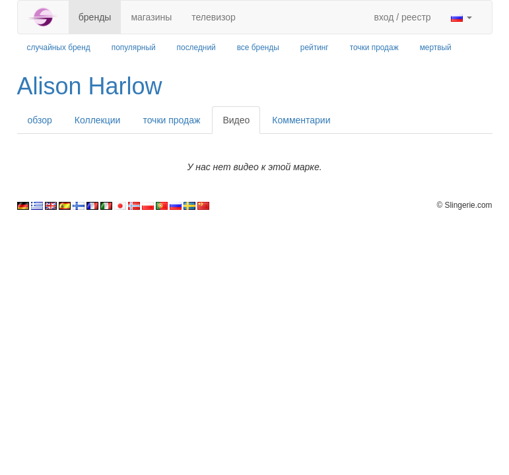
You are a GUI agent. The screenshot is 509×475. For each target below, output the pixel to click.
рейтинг (314, 47)
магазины (151, 17)
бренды (95, 17)
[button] (461, 17)
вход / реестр (402, 17)
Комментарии (301, 120)
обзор (40, 120)
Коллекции (98, 120)
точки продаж (374, 47)
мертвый (436, 47)
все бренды (258, 47)
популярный (134, 47)
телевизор (213, 17)
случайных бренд (58, 47)
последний (196, 47)
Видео (236, 120)
